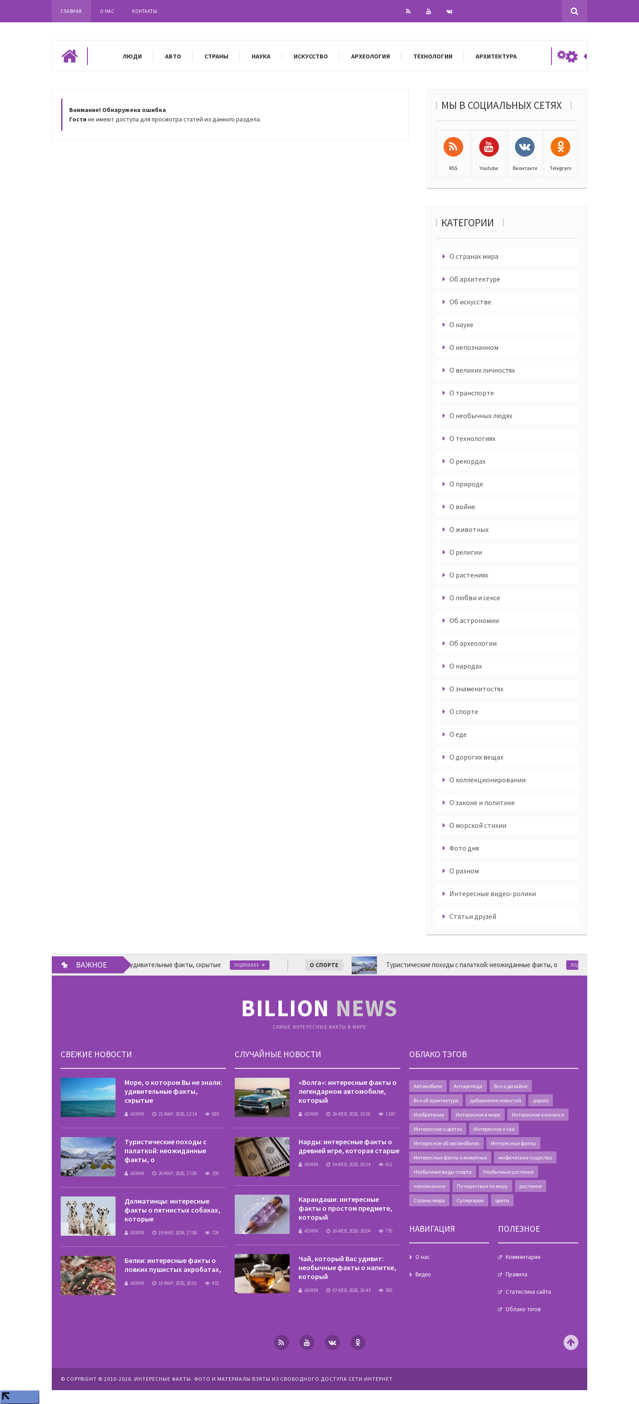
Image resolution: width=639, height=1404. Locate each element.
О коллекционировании (487, 779)
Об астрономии (474, 620)
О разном (464, 870)
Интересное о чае (494, 1129)
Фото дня (464, 847)
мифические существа (525, 1157)
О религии (465, 552)
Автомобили (428, 1086)
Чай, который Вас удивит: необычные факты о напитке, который (347, 1267)
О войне (462, 506)
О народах (465, 665)
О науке (461, 324)
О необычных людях (480, 415)
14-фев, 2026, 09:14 (348, 1164)
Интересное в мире (478, 1114)
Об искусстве (470, 301)
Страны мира (429, 1200)
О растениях (468, 574)
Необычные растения (508, 1171)
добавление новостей (495, 1100)
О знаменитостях (476, 688)
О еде (458, 734)
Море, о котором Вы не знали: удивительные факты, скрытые (173, 1091)
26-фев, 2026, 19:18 (348, 1114)
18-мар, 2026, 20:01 (174, 1283)
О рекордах (467, 461)
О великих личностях (482, 370)
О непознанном (473, 347)
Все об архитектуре (436, 1100)
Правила (516, 1274)
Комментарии (523, 1257)
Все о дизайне (510, 1086)
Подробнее (255, 965)
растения (530, 1186)
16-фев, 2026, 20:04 (348, 1231)
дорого (540, 1100)
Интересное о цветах (438, 1129)
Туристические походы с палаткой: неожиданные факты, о (165, 1150)
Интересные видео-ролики (492, 893)
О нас (107, 11)
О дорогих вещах (476, 756)
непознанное (429, 1186)
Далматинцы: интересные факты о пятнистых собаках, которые (172, 1209)
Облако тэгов (523, 1309)
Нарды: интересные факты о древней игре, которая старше (349, 1146)
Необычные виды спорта (443, 1171)
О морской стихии (477, 825)
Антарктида (468, 1086)
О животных (469, 529)
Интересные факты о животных (450, 1157)
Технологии (432, 56)
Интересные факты (513, 1143)
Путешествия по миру (482, 1186)
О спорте (463, 711)
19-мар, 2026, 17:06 (174, 1233)
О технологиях (472, 438)
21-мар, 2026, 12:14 (174, 1114)
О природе (466, 483)
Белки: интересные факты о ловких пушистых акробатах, (172, 1265)
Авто (173, 56)
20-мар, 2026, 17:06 (174, 1173)
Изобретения (429, 1114)
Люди (132, 56)
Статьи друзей (472, 916)
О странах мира (473, 256)
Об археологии (473, 643)
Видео (423, 1274)
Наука (261, 56)
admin (134, 1114)
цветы (502, 1200)
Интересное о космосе (538, 1114)
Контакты (144, 11)
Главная (71, 11)
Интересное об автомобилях (446, 1143)
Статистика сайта (528, 1292)
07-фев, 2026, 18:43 (348, 1290)
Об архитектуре (474, 278)
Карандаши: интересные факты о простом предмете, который (345, 1208)
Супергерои (470, 1200)
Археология (370, 56)
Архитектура (496, 56)
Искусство (311, 56)
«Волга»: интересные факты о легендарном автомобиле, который (348, 1091)
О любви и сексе (474, 597)
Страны (216, 56)
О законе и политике (482, 802)
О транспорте (471, 392)
